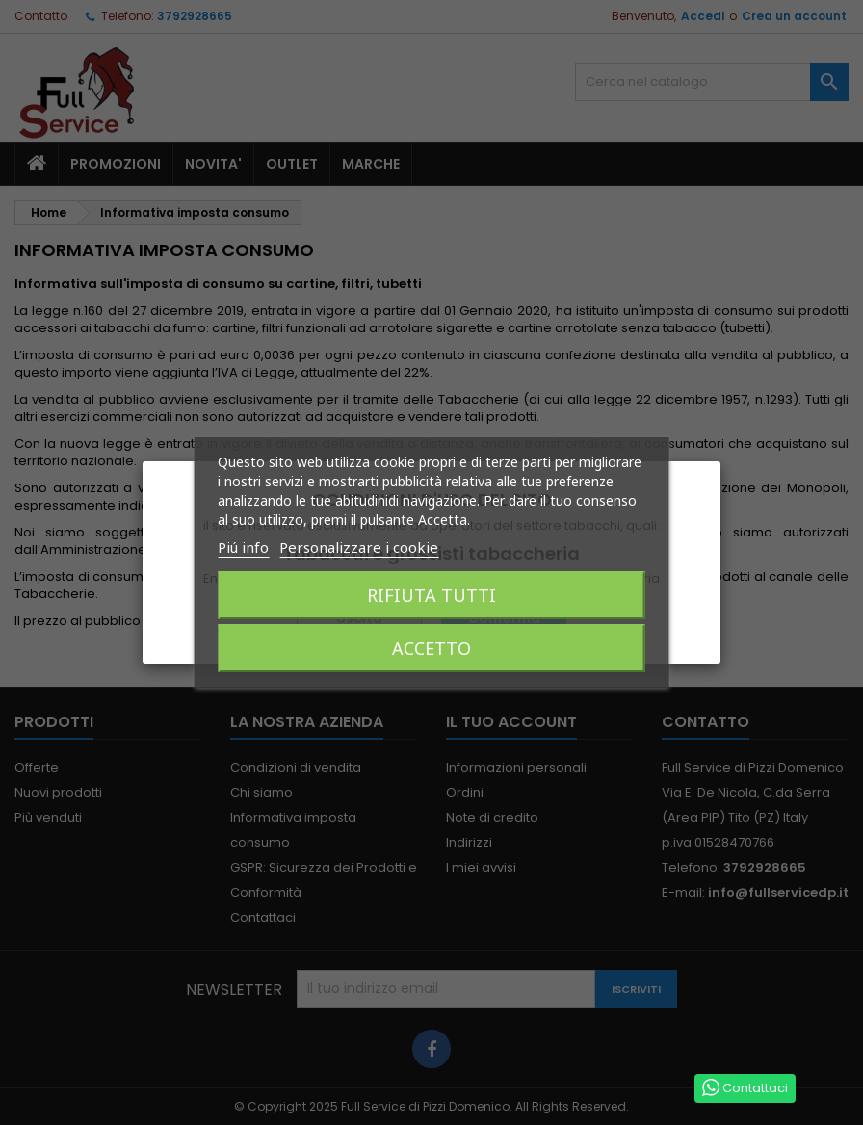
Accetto (431, 648)
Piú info (243, 547)
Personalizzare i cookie (358, 547)
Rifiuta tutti (431, 595)
